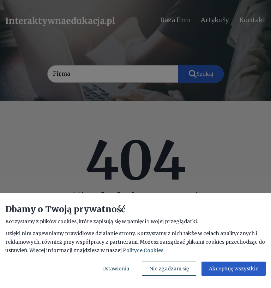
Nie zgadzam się (169, 268)
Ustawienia (115, 268)
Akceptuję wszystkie (233, 268)
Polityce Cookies (143, 250)
